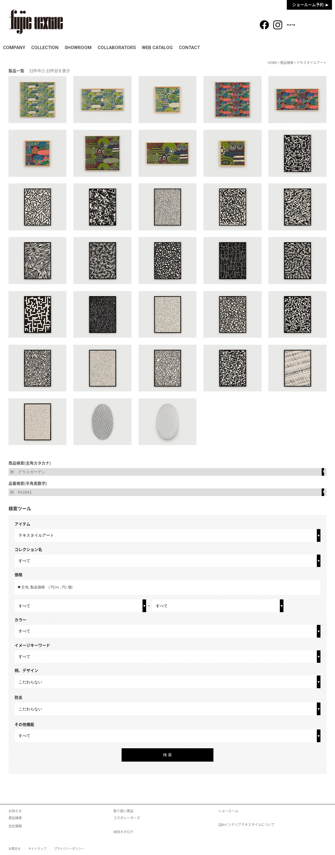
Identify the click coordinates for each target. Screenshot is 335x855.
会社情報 (15, 826)
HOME (272, 62)
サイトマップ (37, 848)
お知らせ (15, 811)
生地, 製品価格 (47, 587)
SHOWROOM (134, 47)
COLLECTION (82, 47)
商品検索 (314, 21)
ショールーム (228, 811)
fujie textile (35, 22)
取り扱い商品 (123, 811)
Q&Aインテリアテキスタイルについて (246, 824)
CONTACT (302, 47)
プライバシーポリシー (69, 848)
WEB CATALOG (251, 47)
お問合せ (14, 848)
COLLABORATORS (192, 47)
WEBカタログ (123, 831)
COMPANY (33, 47)
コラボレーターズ (126, 818)
